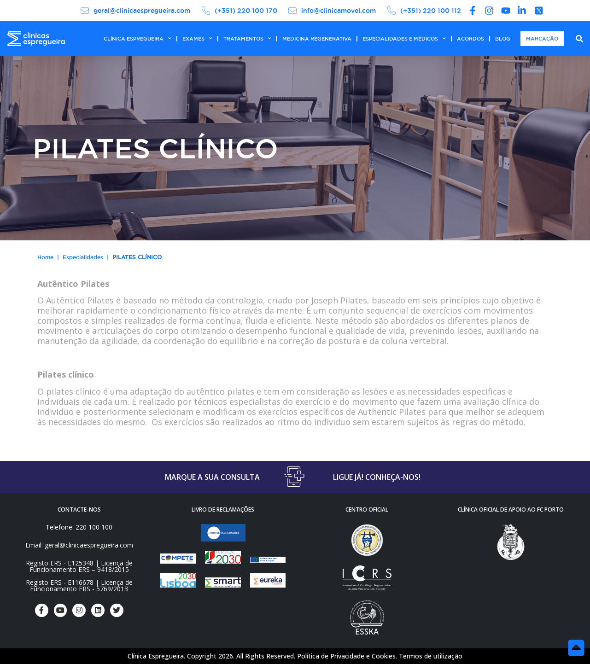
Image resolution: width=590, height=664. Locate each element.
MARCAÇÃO (542, 38)
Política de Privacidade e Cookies (346, 656)
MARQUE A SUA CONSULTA (212, 477)
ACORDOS (470, 38)
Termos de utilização (430, 656)
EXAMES (197, 38)
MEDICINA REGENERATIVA (316, 38)
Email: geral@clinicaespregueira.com (79, 545)
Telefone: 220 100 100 (79, 527)
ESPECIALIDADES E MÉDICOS (404, 38)
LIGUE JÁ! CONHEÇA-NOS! (377, 477)
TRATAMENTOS (247, 38)
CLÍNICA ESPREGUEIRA (137, 38)
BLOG (502, 38)
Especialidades (83, 257)
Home (45, 257)
